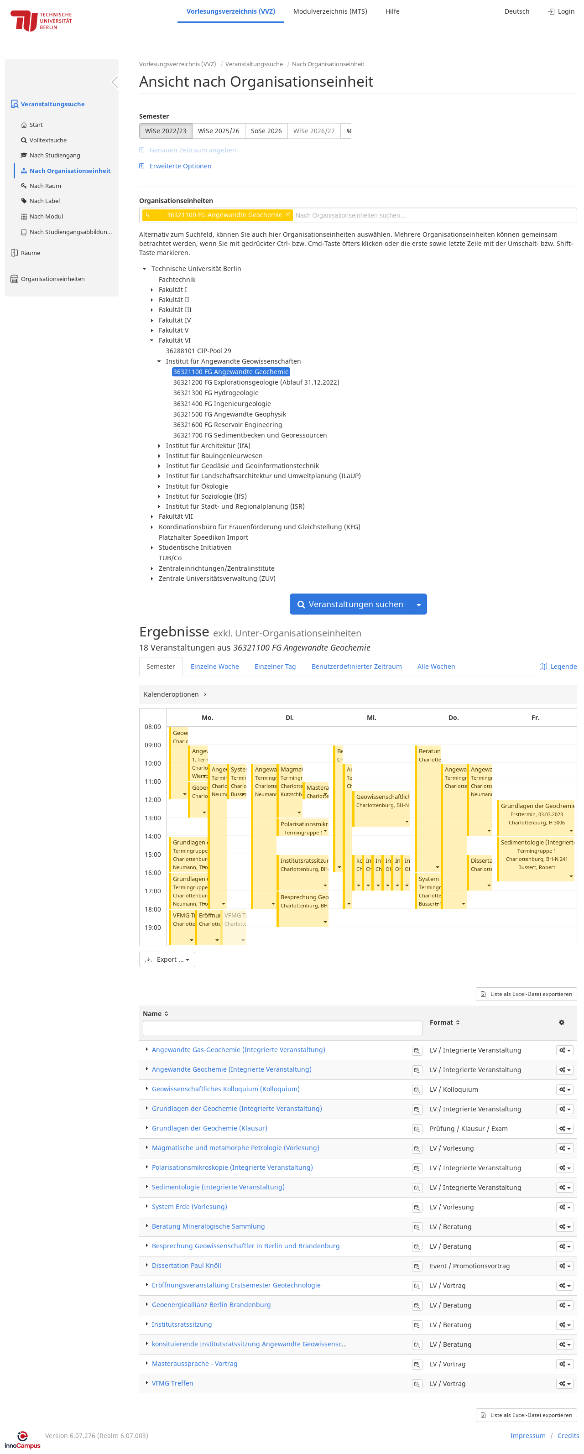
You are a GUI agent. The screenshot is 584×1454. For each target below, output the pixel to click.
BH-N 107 (407, 805)
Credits (568, 1435)
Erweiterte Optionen (175, 166)
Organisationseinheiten (47, 279)
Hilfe (393, 11)
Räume (24, 253)
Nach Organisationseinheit (65, 171)
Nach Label (40, 201)
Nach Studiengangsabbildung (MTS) (69, 232)
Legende (558, 666)
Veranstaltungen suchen (350, 604)
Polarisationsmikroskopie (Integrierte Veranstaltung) (232, 1167)
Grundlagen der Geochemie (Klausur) (209, 1128)
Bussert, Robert (536, 867)
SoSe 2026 (266, 130)
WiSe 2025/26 (219, 130)
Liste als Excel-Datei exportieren (526, 994)
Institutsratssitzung (307, 861)
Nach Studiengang (50, 155)
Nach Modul (41, 216)
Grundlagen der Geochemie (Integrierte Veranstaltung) (237, 1108)
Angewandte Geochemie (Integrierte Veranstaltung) (232, 1069)
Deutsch (517, 11)
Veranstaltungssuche (47, 104)
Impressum (528, 1435)
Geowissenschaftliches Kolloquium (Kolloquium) (226, 1088)
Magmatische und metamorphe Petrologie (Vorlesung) (235, 1147)
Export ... (167, 959)
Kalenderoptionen (172, 694)
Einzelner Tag (275, 666)
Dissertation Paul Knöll (186, 1265)
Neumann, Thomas (195, 867)
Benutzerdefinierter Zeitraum (357, 666)
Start (31, 124)
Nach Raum (40, 186)
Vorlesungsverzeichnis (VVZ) (231, 11)
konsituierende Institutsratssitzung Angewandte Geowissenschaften (257, 1343)
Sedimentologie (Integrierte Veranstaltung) (218, 1187)
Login (561, 11)
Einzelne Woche (215, 666)
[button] (184, 794)
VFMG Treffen (191, 915)
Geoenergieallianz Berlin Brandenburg (211, 1304)
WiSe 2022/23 (166, 130)
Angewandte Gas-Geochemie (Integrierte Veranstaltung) (238, 1049)
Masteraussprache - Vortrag (195, 1363)
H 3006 (557, 822)
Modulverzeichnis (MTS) (330, 11)
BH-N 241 (557, 858)
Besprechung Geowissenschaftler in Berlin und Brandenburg (246, 1245)
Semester (154, 116)
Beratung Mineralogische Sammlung (208, 1226)
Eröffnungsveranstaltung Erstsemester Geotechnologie (236, 1285)
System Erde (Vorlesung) (189, 1206)
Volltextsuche (43, 140)
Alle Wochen (436, 666)
